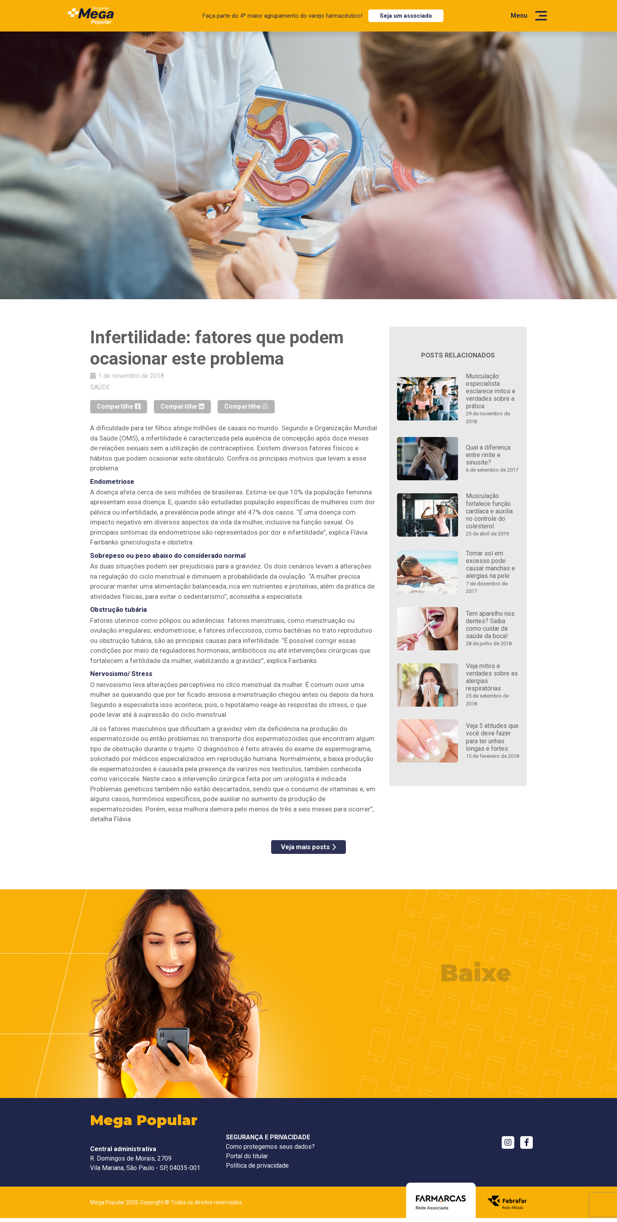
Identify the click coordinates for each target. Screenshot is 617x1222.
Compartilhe (118, 406)
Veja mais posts (308, 847)
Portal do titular (247, 1156)
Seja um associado (406, 15)
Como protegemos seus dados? (270, 1146)
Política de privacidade (257, 1165)
